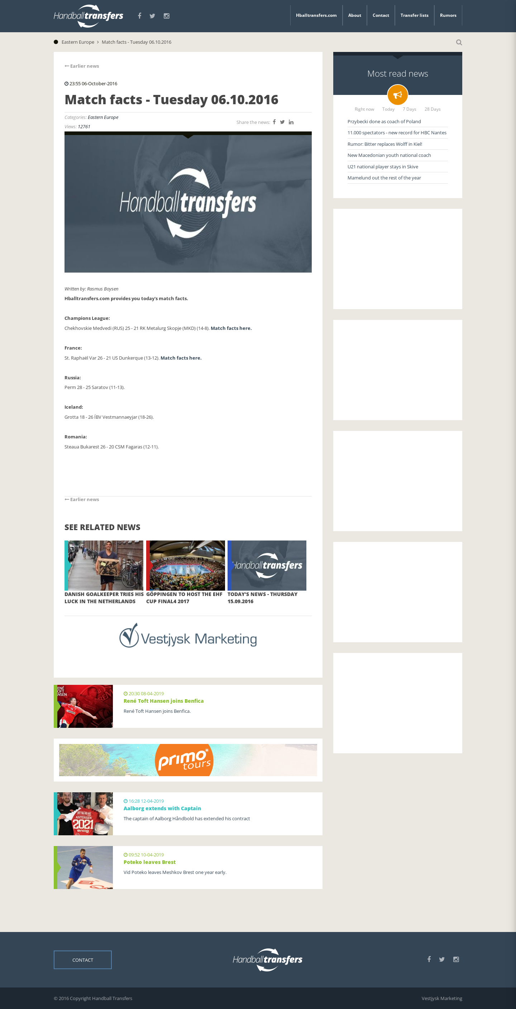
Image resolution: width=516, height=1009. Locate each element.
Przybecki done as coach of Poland (384, 121)
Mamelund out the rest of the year (384, 177)
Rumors (448, 15)
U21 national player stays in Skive (383, 166)
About (354, 15)
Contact (381, 15)
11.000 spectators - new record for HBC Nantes (397, 132)
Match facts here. (232, 328)
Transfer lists (415, 15)
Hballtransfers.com (316, 15)
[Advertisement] (398, 259)
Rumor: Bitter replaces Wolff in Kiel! (385, 144)
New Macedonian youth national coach (389, 155)
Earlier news (81, 66)
